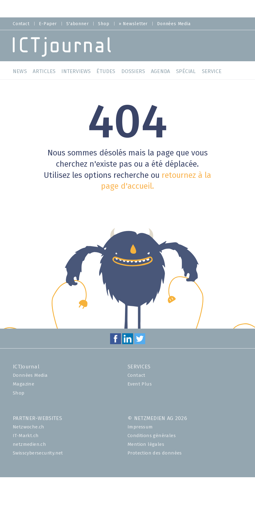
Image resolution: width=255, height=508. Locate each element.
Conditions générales (152, 435)
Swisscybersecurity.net (38, 453)
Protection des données (155, 453)
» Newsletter (133, 24)
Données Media (173, 24)
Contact (21, 24)
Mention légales (146, 444)
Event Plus (140, 384)
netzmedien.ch (29, 444)
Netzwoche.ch (28, 427)
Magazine (23, 384)
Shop (103, 24)
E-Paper (48, 24)
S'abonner (77, 24)
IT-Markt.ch (26, 435)
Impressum (140, 427)
